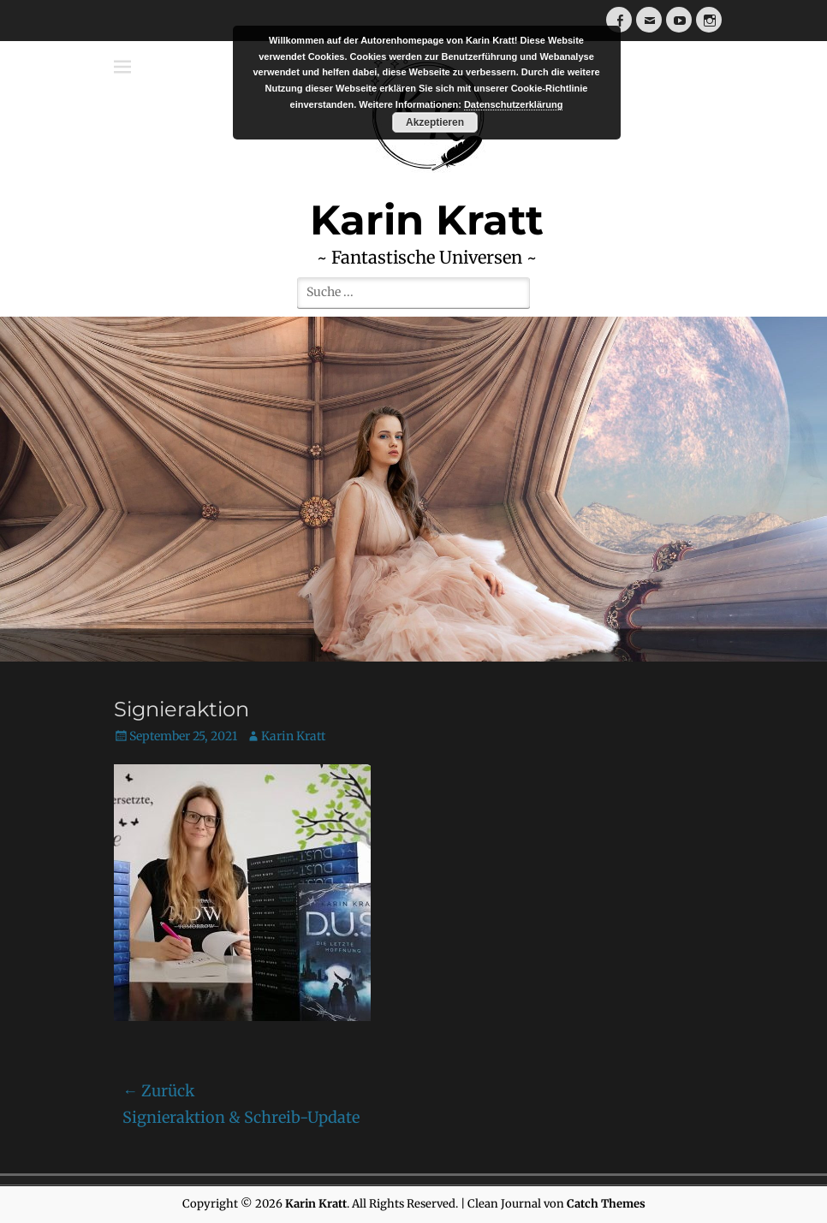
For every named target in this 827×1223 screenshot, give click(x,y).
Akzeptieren (435, 122)
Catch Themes (606, 1203)
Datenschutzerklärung (513, 104)
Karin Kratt (293, 736)
